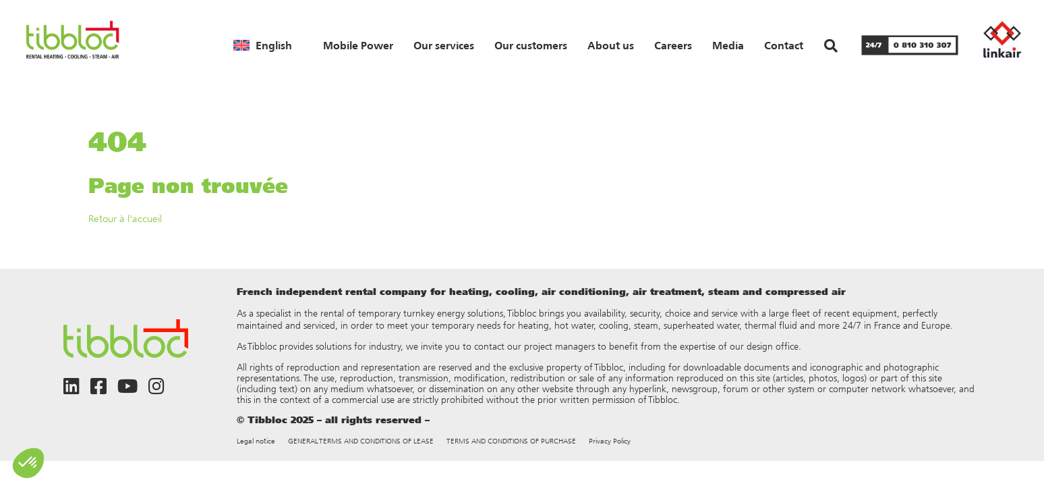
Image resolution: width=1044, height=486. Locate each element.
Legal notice (256, 441)
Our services (443, 45)
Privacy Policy (610, 441)
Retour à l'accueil (125, 218)
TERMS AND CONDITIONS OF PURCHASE (511, 441)
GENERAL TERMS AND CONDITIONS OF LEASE (361, 441)
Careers (673, 45)
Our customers (530, 45)
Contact (783, 45)
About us (610, 45)
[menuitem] (262, 45)
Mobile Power (358, 45)
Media (728, 45)
